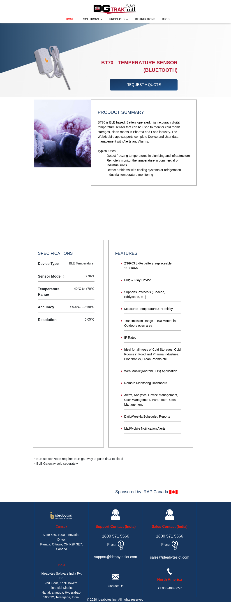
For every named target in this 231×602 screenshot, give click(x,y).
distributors (145, 19)
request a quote (144, 85)
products (117, 19)
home (70, 19)
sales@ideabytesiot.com (169, 557)
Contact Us (115, 586)
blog (165, 19)
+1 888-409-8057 (169, 588)
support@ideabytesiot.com (115, 557)
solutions (91, 19)
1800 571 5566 (115, 536)
